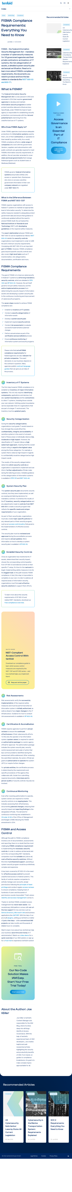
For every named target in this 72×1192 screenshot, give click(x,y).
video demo (24, 937)
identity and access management (14, 899)
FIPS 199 (14, 479)
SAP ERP (16, 917)
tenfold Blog (11, 17)
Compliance (20, 17)
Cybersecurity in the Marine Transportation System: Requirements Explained (35, 1129)
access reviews (28, 889)
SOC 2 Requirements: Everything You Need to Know (57, 1126)
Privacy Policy (53, 1157)
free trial (8, 942)
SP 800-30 (28, 718)
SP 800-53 (11, 284)
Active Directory (7, 914)
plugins (10, 919)
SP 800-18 (23, 545)
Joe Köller (10, 43)
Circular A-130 (6, 818)
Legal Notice (34, 1157)
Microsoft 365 (19, 914)
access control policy (17, 525)
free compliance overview (14, 604)
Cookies (43, 1157)
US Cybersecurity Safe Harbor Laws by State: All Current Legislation (67, 35)
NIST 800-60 (25, 479)
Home (3, 17)
